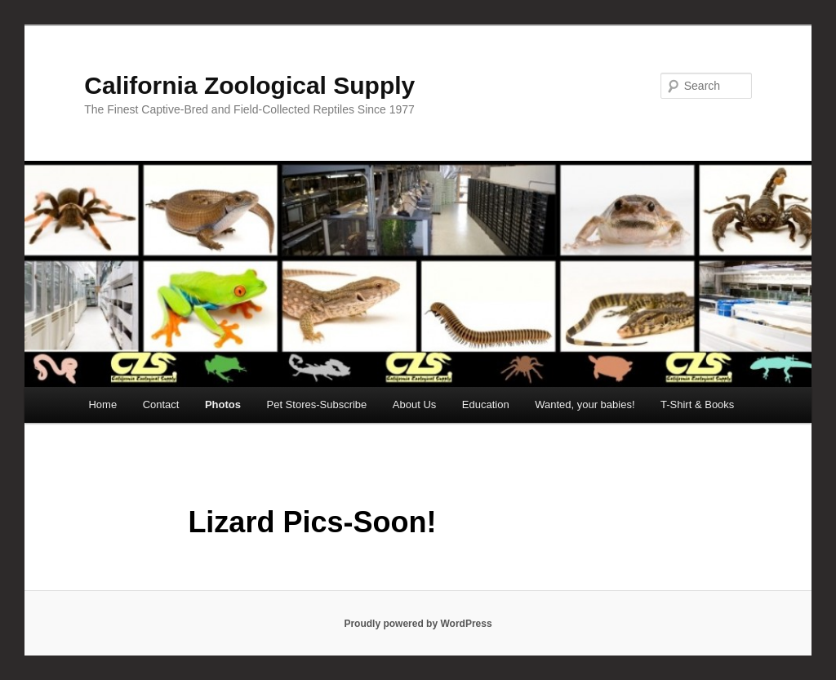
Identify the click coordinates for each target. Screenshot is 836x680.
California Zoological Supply (249, 85)
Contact (161, 404)
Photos (223, 404)
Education (485, 404)
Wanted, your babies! (584, 404)
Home (102, 404)
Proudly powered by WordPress (417, 623)
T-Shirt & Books (697, 404)
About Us (414, 404)
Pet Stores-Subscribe (317, 404)
